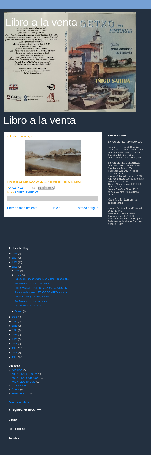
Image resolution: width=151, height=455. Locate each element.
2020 (15, 317)
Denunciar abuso (19, 402)
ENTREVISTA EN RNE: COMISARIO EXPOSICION (40, 288)
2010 (15, 334)
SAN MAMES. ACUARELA (28, 305)
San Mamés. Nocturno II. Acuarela (31, 283)
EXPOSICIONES (20, 385)
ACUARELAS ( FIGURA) (24, 374)
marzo (18, 275)
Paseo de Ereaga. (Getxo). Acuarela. (33, 296)
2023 (15, 262)
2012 (15, 326)
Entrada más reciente (22, 208)
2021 (15, 266)
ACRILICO (17, 370)
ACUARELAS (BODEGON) (25, 378)
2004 (15, 357)
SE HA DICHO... (20, 393)
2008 (15, 343)
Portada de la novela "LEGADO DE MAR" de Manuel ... (42, 292)
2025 (15, 253)
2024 (15, 258)
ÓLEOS (15, 389)
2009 (15, 339)
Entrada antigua (87, 208)
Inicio (56, 208)
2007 (15, 348)
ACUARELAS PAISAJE (27, 192)
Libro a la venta (41, 22)
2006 (15, 352)
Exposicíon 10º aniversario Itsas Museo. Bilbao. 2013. (41, 279)
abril (17, 270)
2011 (15, 330)
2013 (15, 321)
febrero (19, 311)
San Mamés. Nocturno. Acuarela (30, 301)
